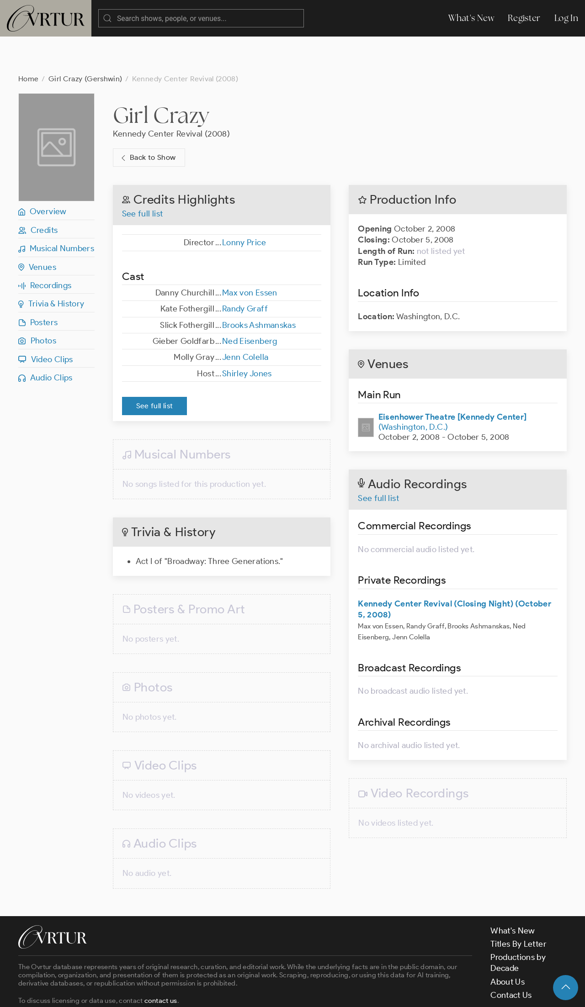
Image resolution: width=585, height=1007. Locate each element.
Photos (37, 304)
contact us (160, 964)
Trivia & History (51, 267)
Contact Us (511, 959)
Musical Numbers (56, 212)
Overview (42, 175)
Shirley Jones (247, 337)
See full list (142, 177)
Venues (37, 231)
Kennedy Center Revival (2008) (171, 97)
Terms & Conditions (165, 992)
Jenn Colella (245, 321)
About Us (507, 945)
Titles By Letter (518, 907)
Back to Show (147, 121)
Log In (566, 18)
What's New (471, 18)
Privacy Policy (233, 992)
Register (524, 18)
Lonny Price (244, 206)
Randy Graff (245, 272)
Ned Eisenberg (249, 305)
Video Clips (45, 323)
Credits (38, 194)
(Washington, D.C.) (452, 385)
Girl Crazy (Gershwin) (85, 42)
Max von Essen (249, 256)
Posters (38, 286)
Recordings (44, 249)
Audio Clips (45, 341)
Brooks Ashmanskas (259, 289)
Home (28, 42)
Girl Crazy (161, 78)
